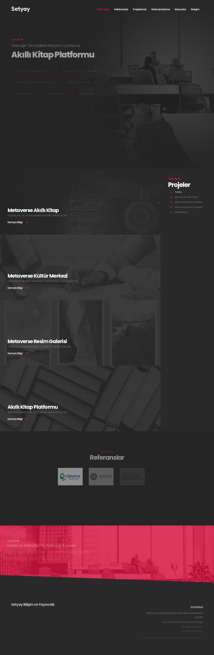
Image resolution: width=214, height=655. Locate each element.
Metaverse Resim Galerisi (188, 207)
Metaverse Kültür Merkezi (188, 202)
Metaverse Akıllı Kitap (186, 197)
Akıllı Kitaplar (181, 212)
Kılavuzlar (180, 9)
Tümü (178, 192)
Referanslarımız (160, 9)
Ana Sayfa (103, 9)
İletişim (195, 9)
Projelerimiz (140, 9)
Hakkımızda (121, 9)
